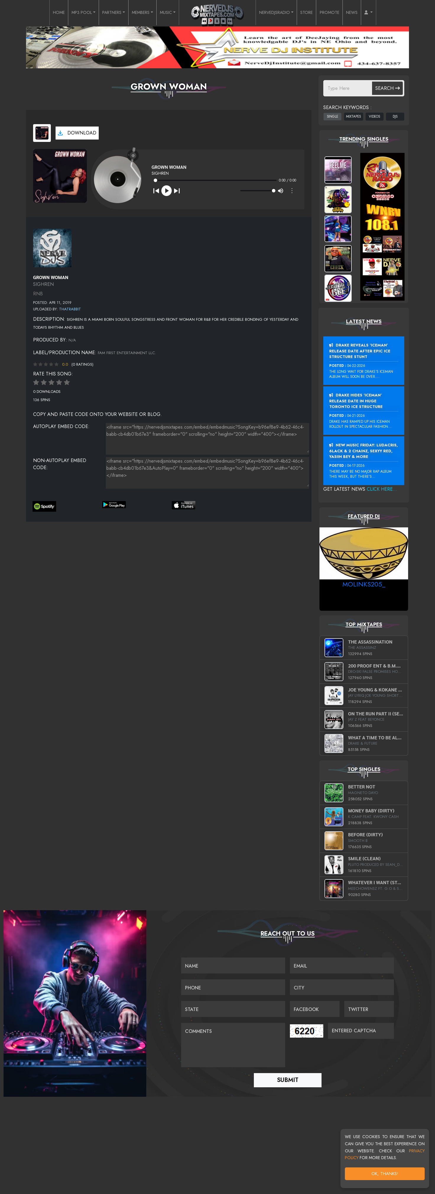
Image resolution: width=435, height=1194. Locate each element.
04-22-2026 (356, 365)
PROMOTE (340, 12)
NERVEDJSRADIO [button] (278, 12)
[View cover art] (41, 133)
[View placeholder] (52, 247)
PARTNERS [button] (104, 12)
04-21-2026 (356, 415)
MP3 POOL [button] (70, 12)
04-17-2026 (356, 465)
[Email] (342, 966)
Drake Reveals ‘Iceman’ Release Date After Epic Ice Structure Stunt (359, 350)
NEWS (365, 12)
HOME (44, 12)
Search (387, 88)
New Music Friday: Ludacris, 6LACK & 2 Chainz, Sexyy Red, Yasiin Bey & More (363, 450)
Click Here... (382, 489)
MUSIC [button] (165, 12)
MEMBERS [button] (137, 12)
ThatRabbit (70, 309)
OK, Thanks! (384, 1173)
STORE (314, 12)
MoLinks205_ (364, 584)
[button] (384, 13)
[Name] (233, 966)
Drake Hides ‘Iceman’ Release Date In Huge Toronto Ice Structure (356, 400)
